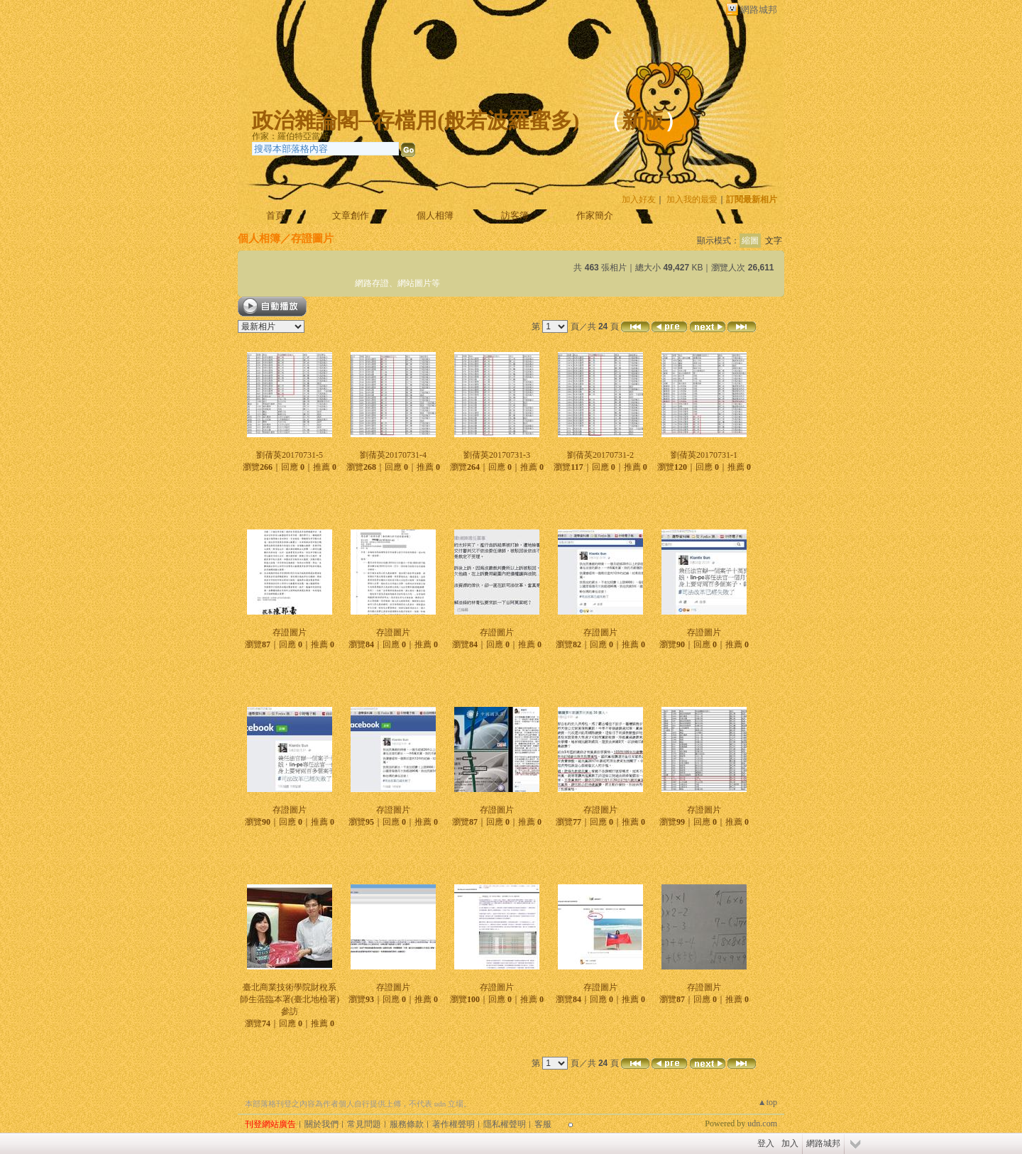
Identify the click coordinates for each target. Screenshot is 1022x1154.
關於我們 (321, 1124)
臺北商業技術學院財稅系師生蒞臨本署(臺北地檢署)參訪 (289, 999)
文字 (773, 241)
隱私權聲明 (504, 1124)
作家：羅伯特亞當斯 (290, 136)
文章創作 (350, 215)
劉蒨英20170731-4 (393, 455)
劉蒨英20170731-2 (600, 455)
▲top (767, 1102)
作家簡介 (594, 215)
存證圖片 (290, 632)
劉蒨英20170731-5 (289, 455)
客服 (542, 1124)
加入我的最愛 (692, 199)
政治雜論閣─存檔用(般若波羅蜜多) (415, 120)
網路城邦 (758, 9)
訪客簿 (515, 215)
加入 (789, 1143)
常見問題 (364, 1124)
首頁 (275, 215)
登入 (765, 1143)
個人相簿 (435, 215)
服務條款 (407, 1124)
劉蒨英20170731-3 (496, 455)
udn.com (762, 1123)
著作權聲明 (453, 1124)
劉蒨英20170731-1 (704, 455)
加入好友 (639, 199)
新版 (643, 120)
